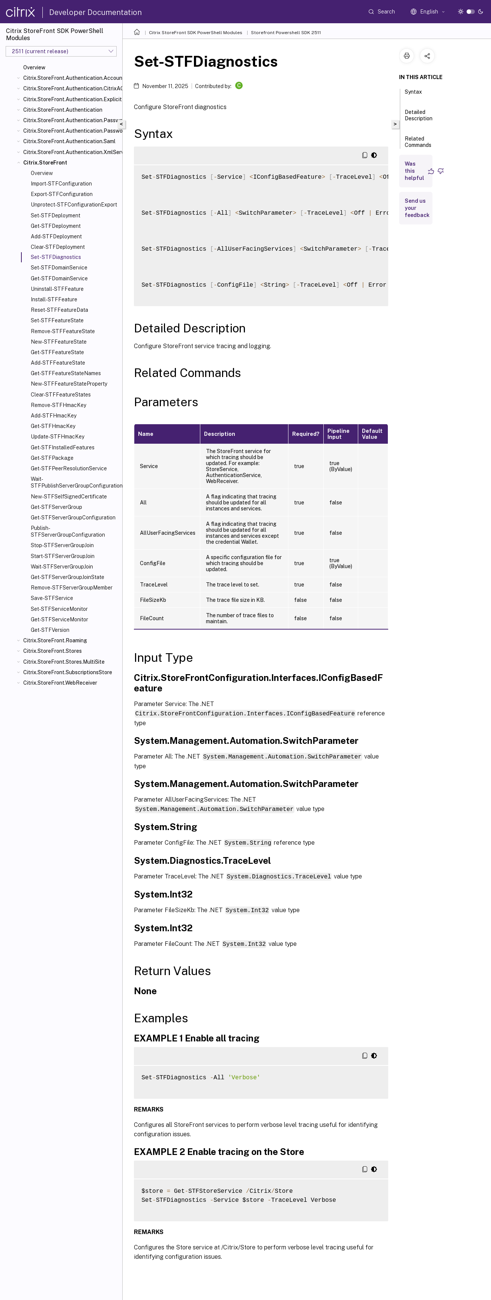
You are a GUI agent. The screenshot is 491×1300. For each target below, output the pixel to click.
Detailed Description (418, 118)
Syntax (413, 95)
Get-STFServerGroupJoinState (67, 577)
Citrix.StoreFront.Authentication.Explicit (71, 99)
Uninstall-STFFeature (57, 289)
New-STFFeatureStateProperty (69, 384)
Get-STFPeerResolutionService (69, 468)
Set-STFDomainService (59, 268)
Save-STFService (52, 598)
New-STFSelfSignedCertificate (69, 497)
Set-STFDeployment (55, 215)
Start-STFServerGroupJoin (63, 556)
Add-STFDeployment (56, 236)
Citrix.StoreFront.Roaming (55, 640)
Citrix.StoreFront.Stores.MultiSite (64, 662)
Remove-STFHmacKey (58, 405)
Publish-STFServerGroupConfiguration (68, 531)
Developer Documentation (95, 12)
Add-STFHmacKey (54, 416)
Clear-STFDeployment (58, 247)
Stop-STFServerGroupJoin (62, 545)
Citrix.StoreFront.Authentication (62, 110)
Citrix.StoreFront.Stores (52, 651)
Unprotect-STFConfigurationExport (74, 205)
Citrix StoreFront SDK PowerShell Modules (195, 32)
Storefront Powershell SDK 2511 (286, 32)
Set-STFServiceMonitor (59, 609)
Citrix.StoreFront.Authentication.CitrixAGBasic (71, 88)
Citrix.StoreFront (45, 163)
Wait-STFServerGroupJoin (62, 567)
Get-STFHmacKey (53, 426)
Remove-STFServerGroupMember (72, 588)
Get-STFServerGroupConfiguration (73, 518)
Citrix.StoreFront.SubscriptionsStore (67, 672)
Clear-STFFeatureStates (61, 395)
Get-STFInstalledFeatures (63, 447)
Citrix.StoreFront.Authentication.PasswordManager (71, 120)
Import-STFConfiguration (61, 184)
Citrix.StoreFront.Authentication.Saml (69, 141)
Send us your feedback (417, 208)
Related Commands (418, 145)
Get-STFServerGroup (56, 507)
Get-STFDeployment (56, 226)
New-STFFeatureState (59, 342)
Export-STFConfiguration (62, 194)
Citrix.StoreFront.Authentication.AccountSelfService (71, 78)
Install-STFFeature (54, 299)
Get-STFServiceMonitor (59, 619)
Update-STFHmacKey (57, 437)
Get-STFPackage (52, 458)
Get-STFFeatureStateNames (66, 373)
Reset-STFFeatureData (59, 310)
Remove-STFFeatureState (63, 331)
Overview (34, 67)
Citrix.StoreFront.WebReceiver (60, 683)
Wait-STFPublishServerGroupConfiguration (75, 482)
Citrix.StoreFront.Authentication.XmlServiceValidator (71, 152)
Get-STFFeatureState (57, 352)
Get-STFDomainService (59, 278)
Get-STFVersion (50, 630)
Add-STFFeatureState (58, 363)
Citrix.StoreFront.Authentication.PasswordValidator (71, 131)
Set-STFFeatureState (57, 320)
